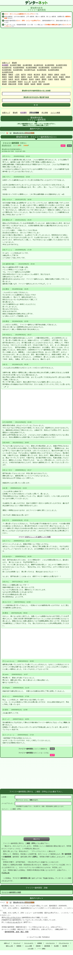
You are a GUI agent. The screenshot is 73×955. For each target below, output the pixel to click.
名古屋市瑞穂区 (31, 67)
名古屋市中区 (7, 67)
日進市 (50, 79)
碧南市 (56, 74)
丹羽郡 (20, 84)
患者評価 (38, 945)
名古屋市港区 (7, 70)
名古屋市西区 (49, 65)
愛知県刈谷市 (6, 145)
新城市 (61, 77)
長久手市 (41, 82)
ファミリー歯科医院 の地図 (11, 892)
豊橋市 (4, 74)
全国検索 (39, 943)
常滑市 (36, 77)
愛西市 (63, 79)
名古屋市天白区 (7, 72)
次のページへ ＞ (36, 129)
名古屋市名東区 (53, 70)
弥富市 (20, 82)
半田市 (29, 74)
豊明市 (44, 79)
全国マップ (6, 63)
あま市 (34, 82)
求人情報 (45, 112)
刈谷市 (63, 74)
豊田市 (4, 77)
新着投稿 (19, 945)
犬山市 (29, 77)
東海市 (67, 77)
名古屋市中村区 (61, 65)
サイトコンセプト (14, 922)
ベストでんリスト (50, 943)
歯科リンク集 (9, 945)
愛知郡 (4, 84)
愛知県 (14, 63)
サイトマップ (17, 943)
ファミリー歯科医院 (11, 143)
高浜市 (31, 79)
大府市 (4, 79)
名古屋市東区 (27, 65)
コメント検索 (55, 112)
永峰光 (43, 948)
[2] (11, 133)
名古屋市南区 (18, 70)
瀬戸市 (23, 74)
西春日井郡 (12, 84)
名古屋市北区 (38, 65)
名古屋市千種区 (15, 65)
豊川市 (44, 74)
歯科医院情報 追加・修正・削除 (17, 932)
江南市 (42, 77)
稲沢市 (55, 77)
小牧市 (48, 77)
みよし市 (27, 82)
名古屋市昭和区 (18, 67)
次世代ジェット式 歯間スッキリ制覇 (38, 537)
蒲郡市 (23, 77)
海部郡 (26, 84)
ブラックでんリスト (13, 917)
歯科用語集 (47, 945)
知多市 (10, 79)
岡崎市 (10, 74)
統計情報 (64, 945)
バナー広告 (30, 948)
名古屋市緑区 (41, 70)
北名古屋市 (12, 82)
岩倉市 (37, 79)
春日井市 (37, 74)
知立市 (17, 79)
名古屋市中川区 (56, 67)
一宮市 (17, 74)
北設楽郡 (46, 84)
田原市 (56, 79)
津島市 (50, 74)
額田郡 (39, 84)
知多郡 (33, 84)
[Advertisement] (36, 43)
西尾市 (17, 77)
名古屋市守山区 (29, 70)
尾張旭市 (24, 79)
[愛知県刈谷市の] (24, 133)
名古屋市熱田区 (44, 67)
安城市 (10, 77)
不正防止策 (5, 873)
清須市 (4, 82)
